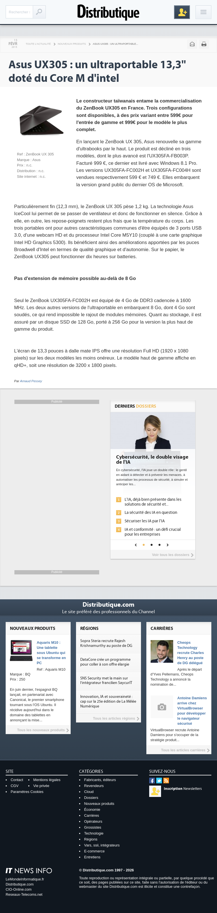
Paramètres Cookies (27, 792)
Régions (90, 839)
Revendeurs (94, 786)
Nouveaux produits (72, 43)
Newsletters (183, 789)
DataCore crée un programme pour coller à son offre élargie (105, 662)
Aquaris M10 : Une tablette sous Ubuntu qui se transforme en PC (51, 652)
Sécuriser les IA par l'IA (145, 521)
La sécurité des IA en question (151, 512)
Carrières (91, 815)
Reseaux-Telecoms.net (24, 894)
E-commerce (94, 851)
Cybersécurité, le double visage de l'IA (152, 460)
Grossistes (92, 827)
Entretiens (92, 857)
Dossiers (91, 798)
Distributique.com (20, 884)
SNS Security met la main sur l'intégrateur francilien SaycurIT (106, 680)
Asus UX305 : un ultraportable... (115, 43)
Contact (17, 780)
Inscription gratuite (182, 12)
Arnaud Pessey (31, 381)
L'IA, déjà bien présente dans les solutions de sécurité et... (153, 502)
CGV (15, 786)
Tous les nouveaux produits (41, 730)
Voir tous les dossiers (170, 555)
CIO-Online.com (19, 889)
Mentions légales (46, 780)
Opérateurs (93, 821)
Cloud (89, 792)
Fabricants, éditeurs (100, 780)
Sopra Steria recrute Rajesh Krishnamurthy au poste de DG (106, 643)
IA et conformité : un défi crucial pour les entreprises (153, 532)
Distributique (108, 12)
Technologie (93, 833)
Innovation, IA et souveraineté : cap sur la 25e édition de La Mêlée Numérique (108, 701)
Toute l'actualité (38, 43)
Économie (92, 809)
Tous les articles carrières (183, 750)
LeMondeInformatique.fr (25, 879)
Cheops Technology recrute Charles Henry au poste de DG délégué (190, 652)
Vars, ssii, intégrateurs (102, 845)
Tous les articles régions (114, 718)
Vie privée (41, 786)
